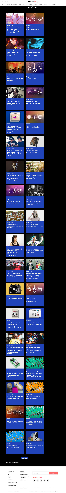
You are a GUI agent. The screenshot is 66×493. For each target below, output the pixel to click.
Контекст (36, 9)
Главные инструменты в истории (15, 374)
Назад (7, 462)
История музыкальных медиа (32, 151)
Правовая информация (12, 485)
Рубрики (9, 477)
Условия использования (12, 482)
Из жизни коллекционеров (15, 350)
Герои (32, 9)
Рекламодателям (11, 471)
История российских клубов (15, 78)
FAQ (32, 29)
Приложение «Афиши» (24, 474)
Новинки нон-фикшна (14, 252)
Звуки (29, 9)
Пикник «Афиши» (15, 226)
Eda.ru (21, 479)
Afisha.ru (22, 471)
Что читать (14, 129)
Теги (8, 474)
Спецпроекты (10, 479)
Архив (9, 480)
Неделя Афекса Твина (13, 54)
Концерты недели (33, 276)
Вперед (18, 462)
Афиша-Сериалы (23, 477)
